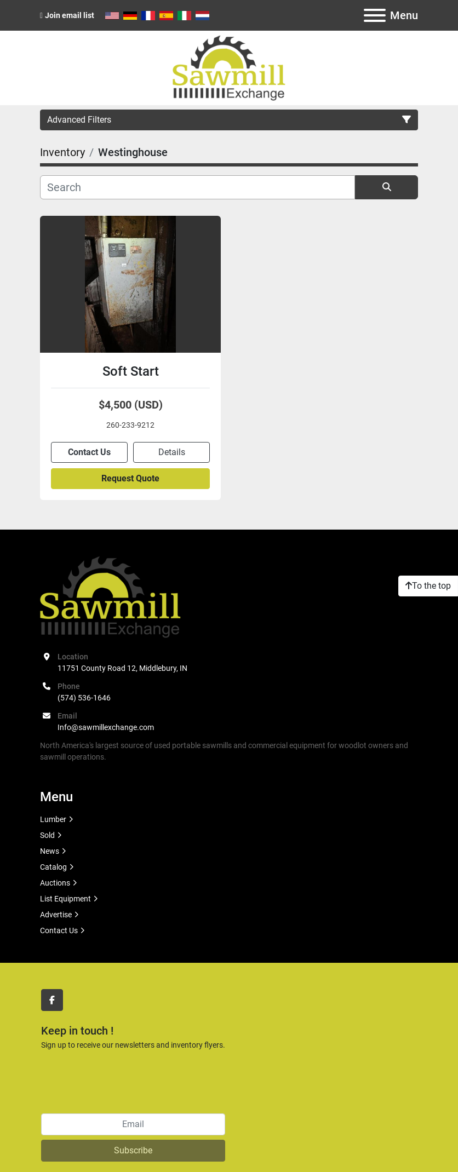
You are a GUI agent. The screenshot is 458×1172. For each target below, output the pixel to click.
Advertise (56, 914)
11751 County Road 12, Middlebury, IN (122, 668)
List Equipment (65, 898)
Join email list (69, 15)
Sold (47, 835)
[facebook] (52, 1000)
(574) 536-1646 (84, 697)
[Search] (197, 187)
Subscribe (133, 1150)
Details (171, 452)
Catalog (53, 867)
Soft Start (130, 371)
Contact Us (89, 452)
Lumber (53, 819)
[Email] (133, 1124)
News (49, 851)
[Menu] (375, 15)
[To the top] (428, 586)
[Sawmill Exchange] (110, 595)
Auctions (55, 882)
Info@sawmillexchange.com (106, 727)
